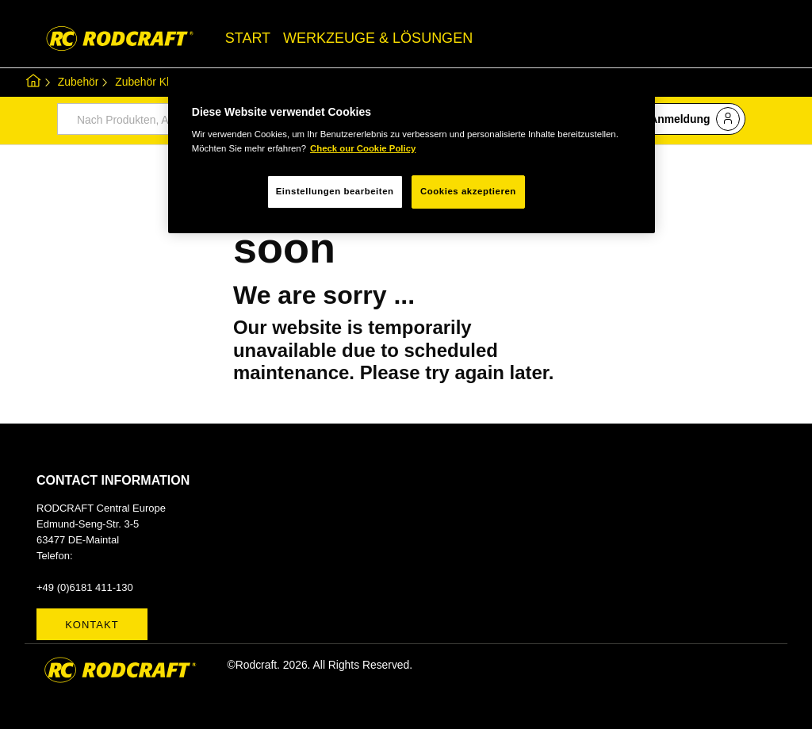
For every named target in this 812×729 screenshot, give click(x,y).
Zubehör (78, 81)
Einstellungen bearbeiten (335, 191)
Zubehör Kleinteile (159, 81)
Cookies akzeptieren (468, 191)
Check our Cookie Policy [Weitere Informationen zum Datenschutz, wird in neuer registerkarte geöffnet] (363, 148)
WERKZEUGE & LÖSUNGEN (378, 38)
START (247, 38)
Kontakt (91, 625)
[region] (411, 153)
